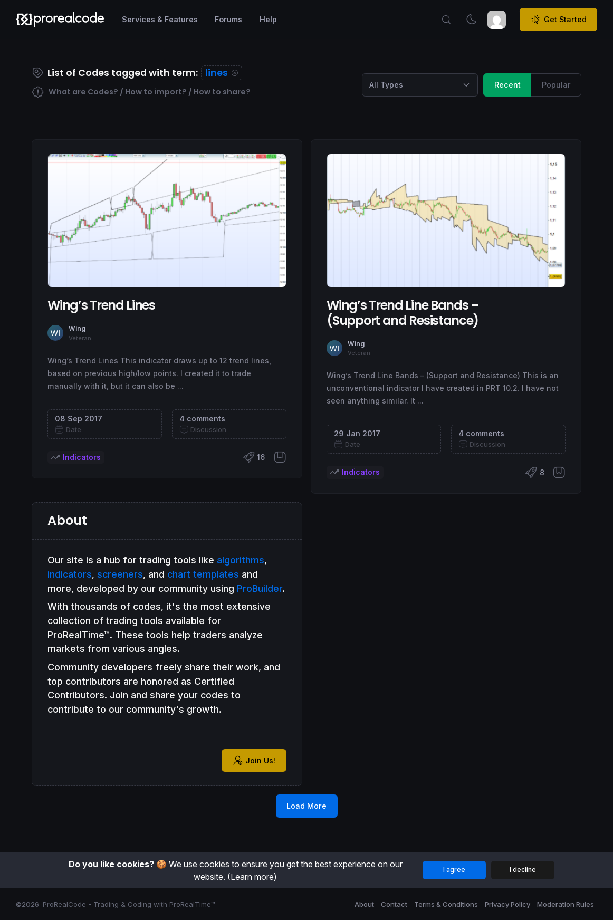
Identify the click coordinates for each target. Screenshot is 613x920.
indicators (69, 574)
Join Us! (254, 760)
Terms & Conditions (446, 904)
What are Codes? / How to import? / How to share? (141, 92)
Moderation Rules (565, 904)
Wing (77, 328)
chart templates (203, 574)
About (364, 904)
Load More (306, 805)
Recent (507, 84)
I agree (454, 870)
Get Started (559, 19)
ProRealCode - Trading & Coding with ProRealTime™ (129, 904)
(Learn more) (252, 876)
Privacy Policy (507, 904)
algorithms (240, 560)
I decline (523, 870)
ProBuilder (259, 588)
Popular (556, 84)
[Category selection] (420, 85)
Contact (394, 904)
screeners (120, 574)
